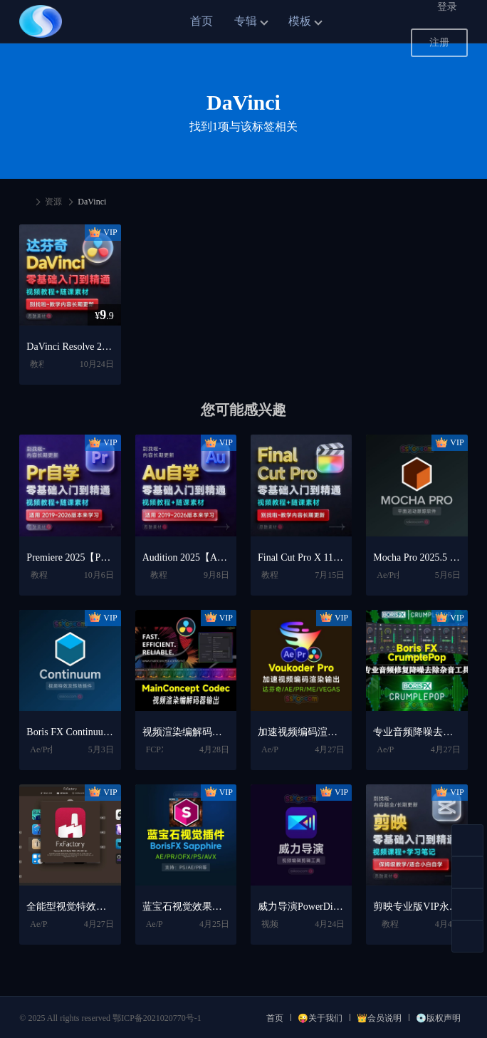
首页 (201, 21)
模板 (299, 21)
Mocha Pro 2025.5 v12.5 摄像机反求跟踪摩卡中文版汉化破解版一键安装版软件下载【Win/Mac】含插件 (416, 557)
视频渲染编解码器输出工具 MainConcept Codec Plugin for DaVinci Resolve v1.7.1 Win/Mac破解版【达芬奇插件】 (185, 732)
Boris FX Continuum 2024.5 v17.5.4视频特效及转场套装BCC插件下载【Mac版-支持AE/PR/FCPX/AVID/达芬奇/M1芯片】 (69, 732)
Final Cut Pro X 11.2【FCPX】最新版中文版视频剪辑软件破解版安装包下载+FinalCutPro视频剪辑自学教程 (301, 557)
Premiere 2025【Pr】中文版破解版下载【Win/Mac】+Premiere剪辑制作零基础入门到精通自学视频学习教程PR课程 (69, 557)
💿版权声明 (438, 1018)
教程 (38, 364)
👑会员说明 (379, 1018)
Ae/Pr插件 (395, 575)
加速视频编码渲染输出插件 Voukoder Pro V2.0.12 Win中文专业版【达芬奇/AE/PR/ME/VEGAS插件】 (301, 732)
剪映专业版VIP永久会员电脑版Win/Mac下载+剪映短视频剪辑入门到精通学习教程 (416, 906)
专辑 (245, 21)
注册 (439, 42)
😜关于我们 (320, 1018)
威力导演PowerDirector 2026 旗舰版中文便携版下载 (301, 906)
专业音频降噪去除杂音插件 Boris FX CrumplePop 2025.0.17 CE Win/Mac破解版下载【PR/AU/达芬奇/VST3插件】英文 (416, 732)
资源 (53, 202)
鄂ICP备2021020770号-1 (156, 1018)
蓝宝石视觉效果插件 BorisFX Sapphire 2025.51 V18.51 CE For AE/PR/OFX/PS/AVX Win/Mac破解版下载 (185, 906)
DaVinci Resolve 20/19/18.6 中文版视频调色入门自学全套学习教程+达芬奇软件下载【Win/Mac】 (69, 346)
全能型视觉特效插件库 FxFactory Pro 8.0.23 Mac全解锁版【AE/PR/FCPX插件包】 (69, 906)
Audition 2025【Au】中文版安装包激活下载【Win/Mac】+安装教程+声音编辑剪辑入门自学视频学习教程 (185, 557)
